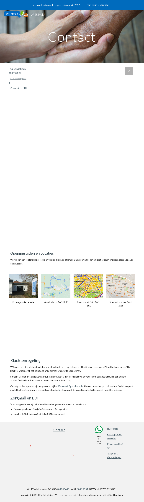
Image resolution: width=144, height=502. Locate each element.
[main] (72, 37)
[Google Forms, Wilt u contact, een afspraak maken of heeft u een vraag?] (83, 154)
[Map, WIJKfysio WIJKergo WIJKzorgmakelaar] (72, 337)
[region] (72, 5)
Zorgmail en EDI (18, 88)
